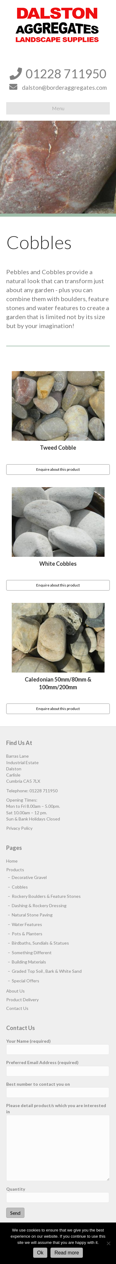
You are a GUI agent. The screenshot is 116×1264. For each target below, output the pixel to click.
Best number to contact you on (57, 1089)
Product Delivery (22, 999)
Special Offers (25, 980)
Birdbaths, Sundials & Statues (40, 943)
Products (15, 869)
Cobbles (20, 887)
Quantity (57, 1194)
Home (12, 861)
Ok (40, 1252)
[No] (108, 1243)
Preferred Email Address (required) (57, 1068)
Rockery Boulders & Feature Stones (46, 896)
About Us (15, 990)
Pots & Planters (27, 933)
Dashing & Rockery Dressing (39, 905)
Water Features (27, 924)
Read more (66, 1252)
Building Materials (29, 961)
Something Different (32, 952)
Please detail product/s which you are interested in (58, 1142)
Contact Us (17, 1008)
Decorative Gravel (29, 877)
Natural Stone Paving (32, 914)
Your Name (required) (57, 1046)
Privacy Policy (19, 828)
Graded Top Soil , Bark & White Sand (47, 971)
